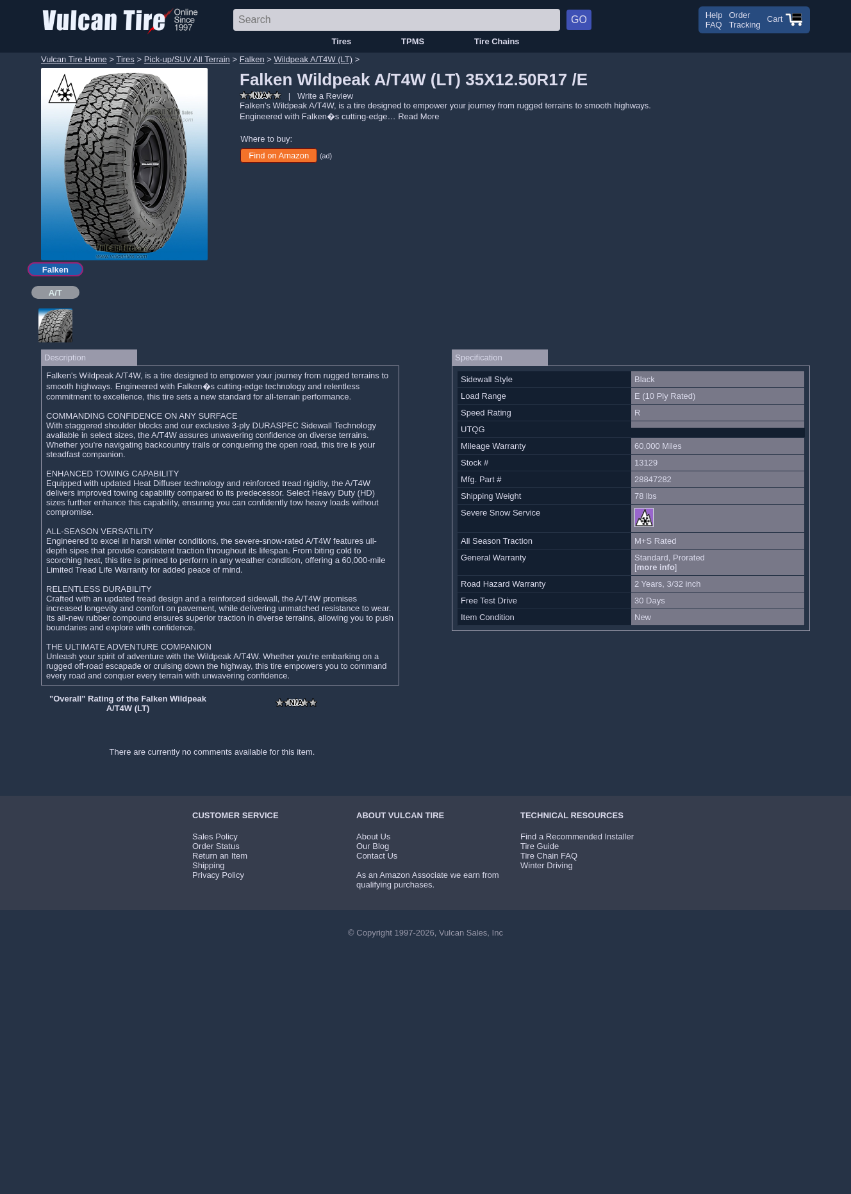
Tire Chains (497, 41)
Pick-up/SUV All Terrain (187, 59)
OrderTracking (744, 19)
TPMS (412, 41)
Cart (785, 19)
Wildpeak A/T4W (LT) (313, 59)
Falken (252, 59)
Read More (418, 116)
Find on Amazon (279, 155)
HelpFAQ (714, 19)
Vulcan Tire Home (74, 59)
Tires (341, 41)
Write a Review (325, 96)
